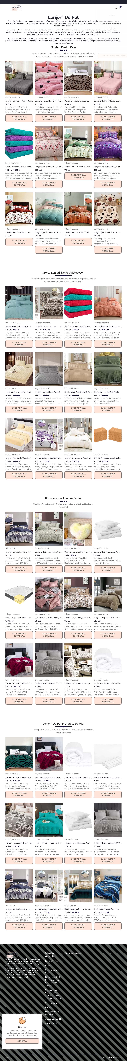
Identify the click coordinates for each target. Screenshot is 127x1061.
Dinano (48, 966)
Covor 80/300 (51, 1024)
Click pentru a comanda (19, 118)
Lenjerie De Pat (52, 961)
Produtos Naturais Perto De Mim (53, 1013)
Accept (22, 1040)
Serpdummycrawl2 (53, 1019)
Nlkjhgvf (48, 1008)
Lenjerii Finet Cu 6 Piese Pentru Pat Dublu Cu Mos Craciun (53, 981)
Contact (8, 1058)
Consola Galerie (52, 1003)
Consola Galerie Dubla (52, 971)
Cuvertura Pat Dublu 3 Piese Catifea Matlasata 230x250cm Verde (53, 994)
